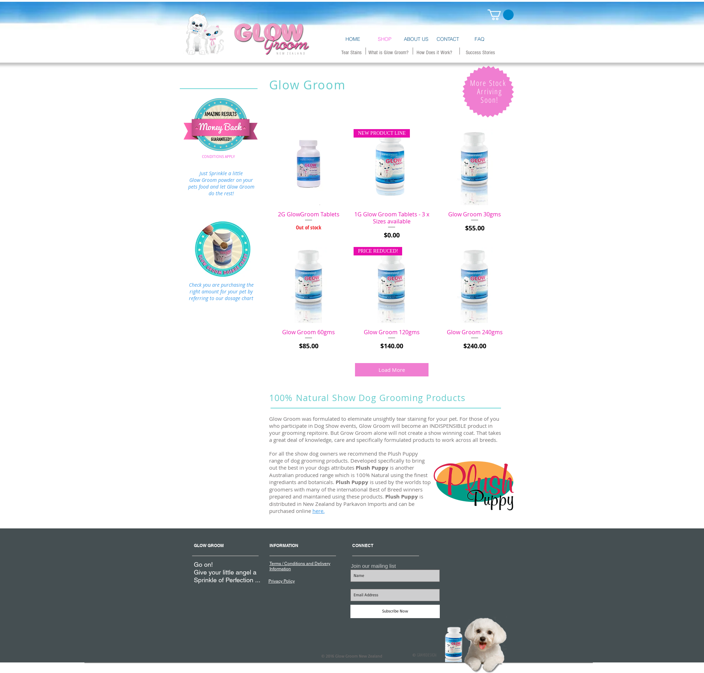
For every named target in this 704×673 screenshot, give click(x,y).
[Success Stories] (480, 52)
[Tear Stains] (351, 52)
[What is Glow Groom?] (388, 52)
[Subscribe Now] (395, 611)
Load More (392, 369)
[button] (501, 14)
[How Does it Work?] (434, 52)
